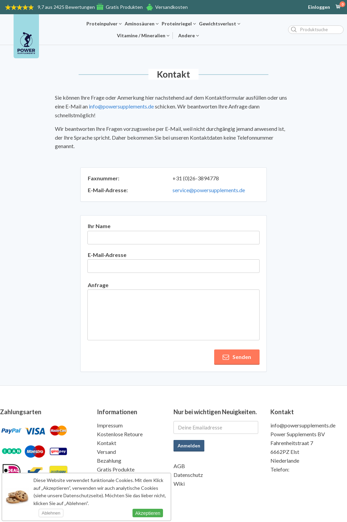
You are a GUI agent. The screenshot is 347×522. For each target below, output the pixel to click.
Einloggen (319, 7)
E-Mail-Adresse (107, 255)
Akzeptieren (147, 513)
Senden (237, 357)
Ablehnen (51, 513)
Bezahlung (109, 460)
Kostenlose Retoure (120, 434)
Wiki (179, 483)
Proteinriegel (179, 23)
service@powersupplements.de (208, 190)
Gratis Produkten (124, 7)
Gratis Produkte (116, 469)
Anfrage (98, 285)
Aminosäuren (142, 23)
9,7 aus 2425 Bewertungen (66, 7)
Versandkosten (171, 7)
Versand (106, 451)
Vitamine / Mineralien (143, 35)
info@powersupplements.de (121, 106)
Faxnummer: (103, 178)
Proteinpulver (104, 23)
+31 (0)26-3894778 (195, 178)
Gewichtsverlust (219, 23)
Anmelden (189, 445)
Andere (188, 35)
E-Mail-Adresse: (108, 190)
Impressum (110, 425)
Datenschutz (188, 474)
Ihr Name (99, 226)
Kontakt (106, 443)
